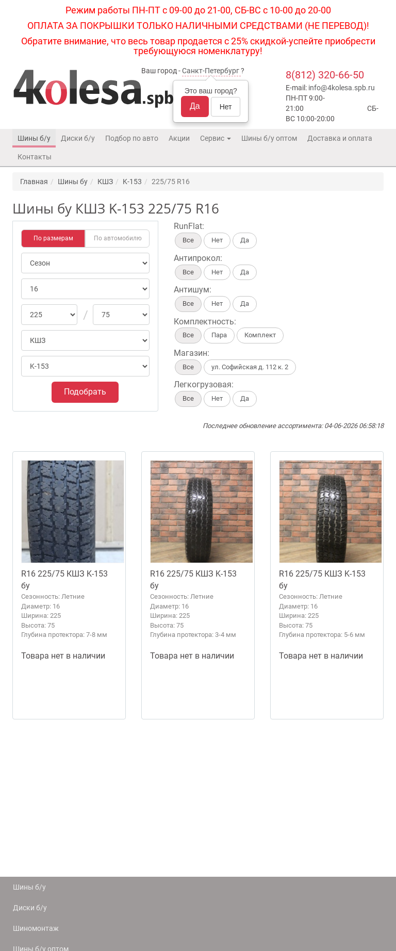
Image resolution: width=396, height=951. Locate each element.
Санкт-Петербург (210, 71)
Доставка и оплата (339, 138)
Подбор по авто (131, 138)
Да (195, 106)
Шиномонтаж (36, 928)
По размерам (53, 238)
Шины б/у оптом (269, 138)
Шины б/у (34, 138)
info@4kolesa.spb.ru (341, 88)
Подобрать (85, 392)
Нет (226, 107)
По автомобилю (118, 238)
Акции (179, 138)
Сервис (215, 138)
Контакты (35, 157)
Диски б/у (78, 138)
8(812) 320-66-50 (325, 75)
